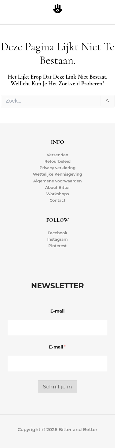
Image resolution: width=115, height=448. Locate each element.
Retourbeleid (57, 161)
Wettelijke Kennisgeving (57, 174)
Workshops (57, 194)
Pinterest (57, 245)
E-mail (57, 311)
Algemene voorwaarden (57, 181)
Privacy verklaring (58, 168)
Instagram (57, 239)
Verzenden (57, 155)
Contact (58, 200)
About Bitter (57, 187)
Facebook (57, 233)
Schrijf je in (57, 387)
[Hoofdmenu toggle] (109, 9)
